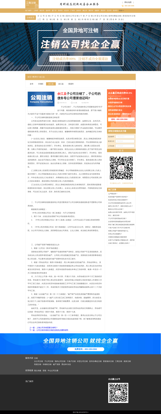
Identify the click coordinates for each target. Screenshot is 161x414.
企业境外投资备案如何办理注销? (119, 222)
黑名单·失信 (116, 19)
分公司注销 (44, 16)
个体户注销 (86, 16)
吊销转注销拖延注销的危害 (117, 237)
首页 (29, 77)
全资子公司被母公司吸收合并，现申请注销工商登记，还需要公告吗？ (121, 242)
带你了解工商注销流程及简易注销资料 (121, 225)
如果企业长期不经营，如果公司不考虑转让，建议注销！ (121, 214)
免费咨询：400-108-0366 (86, 349)
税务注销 (59, 19)
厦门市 (54, 10)
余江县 (42, 77)
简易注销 (73, 19)
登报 (44, 370)
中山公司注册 (53, 370)
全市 (31, 84)
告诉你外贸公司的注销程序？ (118, 200)
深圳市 (78, 10)
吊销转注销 (88, 19)
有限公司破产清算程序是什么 (118, 231)
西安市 (103, 10)
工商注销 (45, 19)
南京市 (42, 10)
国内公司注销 (72, 16)
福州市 (48, 10)
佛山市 (84, 10)
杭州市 (115, 10)
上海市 (36, 10)
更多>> (121, 10)
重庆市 (91, 10)
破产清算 (102, 19)
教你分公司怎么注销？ (116, 209)
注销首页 (31, 17)
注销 (36, 358)
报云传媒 (37, 370)
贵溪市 (71, 84)
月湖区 (40, 84)
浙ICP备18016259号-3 (80, 412)
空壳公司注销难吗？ (115, 234)
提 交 (121, 150)
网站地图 (128, 2)
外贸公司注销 (100, 16)
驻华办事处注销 (115, 16)
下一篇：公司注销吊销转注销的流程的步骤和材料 (48, 330)
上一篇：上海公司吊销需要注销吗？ (43, 328)
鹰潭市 (35, 77)
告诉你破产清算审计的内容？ (118, 197)
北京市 (109, 10)
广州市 (72, 10)
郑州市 (60, 10)
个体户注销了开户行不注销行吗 (119, 228)
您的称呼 (121, 136)
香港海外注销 (129, 16)
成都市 (97, 10)
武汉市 (66, 10)
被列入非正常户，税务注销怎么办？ (120, 206)
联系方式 (121, 141)
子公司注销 (58, 16)
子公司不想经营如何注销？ (117, 219)
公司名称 (121, 146)
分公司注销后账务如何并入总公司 (119, 203)
